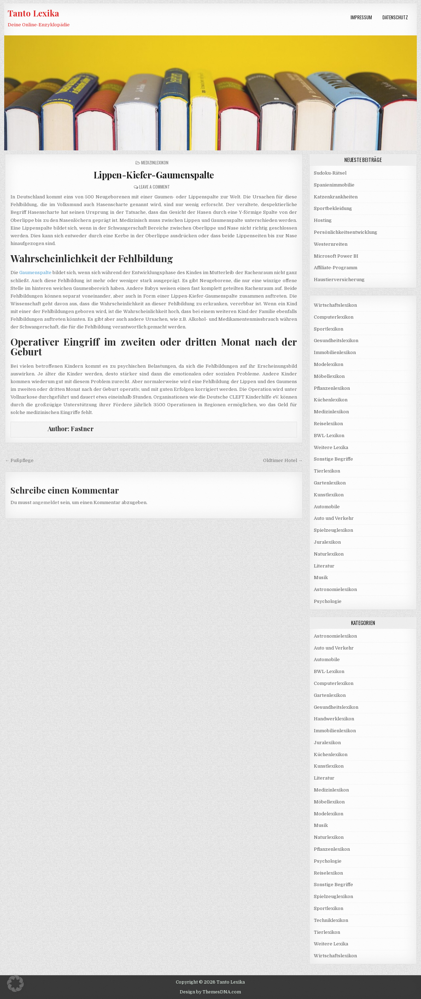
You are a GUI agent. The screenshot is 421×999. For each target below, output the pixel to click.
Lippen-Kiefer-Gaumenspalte (154, 175)
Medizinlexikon (154, 162)
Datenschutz (395, 17)
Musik (321, 577)
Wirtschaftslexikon (335, 305)
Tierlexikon (327, 471)
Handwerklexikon (334, 718)
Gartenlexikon (330, 482)
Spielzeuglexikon (333, 530)
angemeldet (46, 502)
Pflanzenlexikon (332, 388)
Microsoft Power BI (336, 256)
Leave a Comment (154, 187)
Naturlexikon (329, 554)
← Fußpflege (19, 460)
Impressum (361, 17)
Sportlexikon (328, 329)
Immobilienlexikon (335, 352)
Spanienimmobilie (334, 185)
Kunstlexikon (329, 494)
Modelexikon (328, 364)
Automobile (327, 506)
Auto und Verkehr (334, 518)
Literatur (324, 566)
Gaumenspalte (35, 272)
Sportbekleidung (333, 208)
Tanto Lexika (33, 13)
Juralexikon (327, 542)
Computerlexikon (333, 317)
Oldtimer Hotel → (283, 460)
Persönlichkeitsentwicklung (345, 232)
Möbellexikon (329, 376)
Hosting (323, 220)
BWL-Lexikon (329, 435)
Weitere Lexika (331, 447)
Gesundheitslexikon (336, 340)
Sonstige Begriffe (333, 459)
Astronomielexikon (335, 589)
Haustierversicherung (339, 279)
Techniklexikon (331, 920)
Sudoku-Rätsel (330, 173)
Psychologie (327, 601)
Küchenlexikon (330, 399)
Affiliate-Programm (335, 267)
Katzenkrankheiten (336, 196)
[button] (15, 983)
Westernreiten (330, 244)
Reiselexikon (328, 423)
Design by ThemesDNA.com (210, 992)
